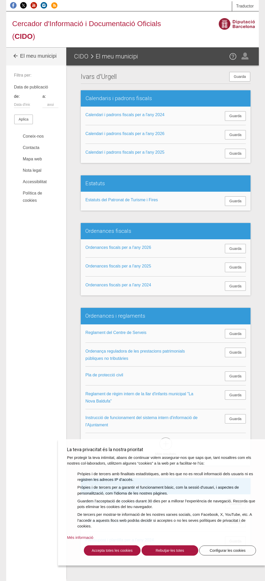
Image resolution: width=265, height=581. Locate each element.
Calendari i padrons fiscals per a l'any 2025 (124, 152)
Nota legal (32, 170)
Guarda (240, 77)
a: (44, 96)
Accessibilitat (35, 182)
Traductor (245, 6)
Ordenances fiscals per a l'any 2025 (118, 266)
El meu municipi (34, 56)
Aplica (23, 119)
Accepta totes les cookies (112, 550)
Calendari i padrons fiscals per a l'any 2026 (124, 133)
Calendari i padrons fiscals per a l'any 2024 (124, 115)
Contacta (31, 147)
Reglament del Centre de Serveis (115, 332)
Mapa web (32, 159)
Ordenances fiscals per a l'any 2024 (118, 285)
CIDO (81, 56)
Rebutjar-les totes (170, 550)
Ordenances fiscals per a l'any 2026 (118, 247)
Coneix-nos (33, 136)
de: (17, 96)
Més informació (80, 537)
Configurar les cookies (228, 550)
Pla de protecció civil (104, 375)
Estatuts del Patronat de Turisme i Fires (121, 200)
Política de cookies (32, 197)
